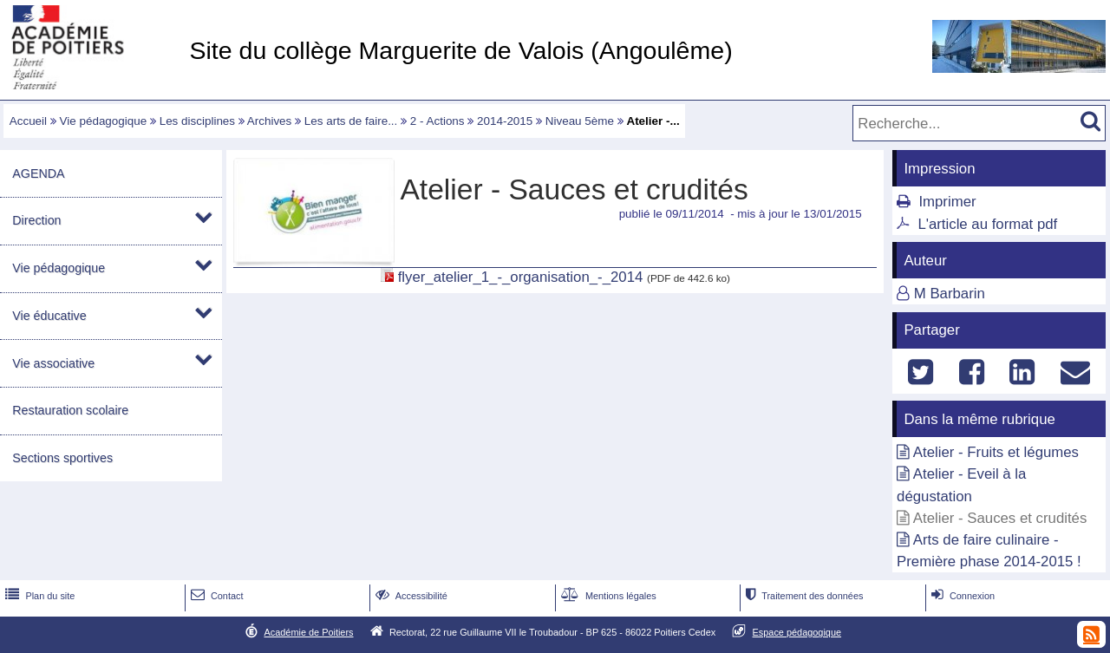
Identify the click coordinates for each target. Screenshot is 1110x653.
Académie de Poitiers (308, 632)
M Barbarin (949, 293)
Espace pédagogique (797, 632)
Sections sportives (62, 458)
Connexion (961, 596)
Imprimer (947, 201)
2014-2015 (504, 120)
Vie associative (53, 363)
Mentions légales (607, 596)
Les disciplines (197, 120)
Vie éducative (49, 316)
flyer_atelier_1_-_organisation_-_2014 (520, 277)
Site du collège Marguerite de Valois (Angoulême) (460, 50)
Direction (36, 220)
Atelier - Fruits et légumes (996, 452)
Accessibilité (409, 596)
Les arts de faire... (351, 120)
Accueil (28, 120)
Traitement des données (802, 596)
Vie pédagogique (103, 120)
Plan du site (38, 596)
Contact (215, 596)
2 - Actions (437, 120)
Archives (269, 120)
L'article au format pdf (987, 224)
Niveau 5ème (579, 120)
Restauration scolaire (70, 410)
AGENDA (38, 173)
